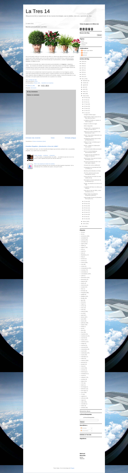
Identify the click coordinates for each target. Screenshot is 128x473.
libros (82, 330)
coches (83, 266)
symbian (83, 379)
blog (82, 256)
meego (83, 343)
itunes (82, 321)
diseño (82, 283)
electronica (84, 285)
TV (82, 394)
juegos (82, 324)
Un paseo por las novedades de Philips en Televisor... (92, 155)
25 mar (86, 97)
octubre (85, 82)
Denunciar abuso (85, 411)
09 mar (86, 203)
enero (84, 223)
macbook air (84, 336)
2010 (83, 226)
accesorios (83, 236)
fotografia (83, 292)
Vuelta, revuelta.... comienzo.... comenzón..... (45, 155)
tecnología (83, 386)
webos (82, 405)
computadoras (84, 268)
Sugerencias (84, 43)
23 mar (86, 99)
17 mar (86, 104)
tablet (82, 381)
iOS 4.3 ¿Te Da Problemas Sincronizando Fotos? (90, 152)
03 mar (86, 214)
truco (82, 392)
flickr (82, 288)
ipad (82, 315)
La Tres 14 (38, 11)
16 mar (86, 106)
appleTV (83, 247)
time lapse (83, 390)
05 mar (86, 210)
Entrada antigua (70, 138)
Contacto (83, 44)
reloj (82, 366)
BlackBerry (84, 255)
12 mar (86, 110)
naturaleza (83, 356)
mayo (84, 91)
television (83, 388)
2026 (83, 61)
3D (82, 232)
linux (82, 332)
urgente (83, 396)
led (82, 328)
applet (82, 245)
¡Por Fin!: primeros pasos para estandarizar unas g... (91, 173)
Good (36, 81)
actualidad (83, 238)
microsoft (83, 347)
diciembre (85, 80)
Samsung (83, 371)
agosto (84, 85)
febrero (85, 221)
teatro (82, 385)
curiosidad (83, 272)
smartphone (84, 373)
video (82, 402)
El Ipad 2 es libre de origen (90, 123)
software (83, 377)
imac (82, 307)
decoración (84, 279)
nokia (82, 358)
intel (82, 309)
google (82, 298)
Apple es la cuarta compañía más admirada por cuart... (92, 132)
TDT (82, 383)
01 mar (86, 218)
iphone (82, 317)
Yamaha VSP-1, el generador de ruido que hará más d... (92, 128)
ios (82, 313)
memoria (83, 345)
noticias (83, 360)
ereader (83, 287)
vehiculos (83, 398)
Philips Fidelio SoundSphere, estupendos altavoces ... (91, 194)
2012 (83, 76)
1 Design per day (32, 79)
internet (83, 311)
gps (82, 300)
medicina (83, 341)
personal (83, 362)
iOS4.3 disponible (88, 126)
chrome (83, 260)
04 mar (86, 212)
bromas (83, 258)
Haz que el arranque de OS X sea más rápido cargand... (92, 162)
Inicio (52, 138)
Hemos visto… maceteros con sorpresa (43, 83)
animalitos (83, 241)
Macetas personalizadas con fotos (92, 170)
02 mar (86, 216)
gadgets (83, 296)
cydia (82, 275)
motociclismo (84, 349)
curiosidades (84, 273)
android (83, 240)
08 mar (86, 205)
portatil (82, 364)
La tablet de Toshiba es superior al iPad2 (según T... (92, 121)
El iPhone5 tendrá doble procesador (93, 149)
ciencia (83, 262)
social (82, 375)
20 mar (86, 102)
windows (83, 407)
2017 (83, 68)
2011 (83, 78)
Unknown (85, 52)
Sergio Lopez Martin (88, 50)
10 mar (86, 201)
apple (82, 243)
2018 (83, 65)
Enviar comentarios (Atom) (39, 141)
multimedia (84, 353)
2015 (83, 72)
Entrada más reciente (33, 138)
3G (82, 234)
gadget (83, 294)
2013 (83, 74)
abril (84, 93)
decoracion (33, 88)
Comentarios (84, 430)
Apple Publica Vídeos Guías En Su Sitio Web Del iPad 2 (92, 117)
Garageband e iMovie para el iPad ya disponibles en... (92, 139)
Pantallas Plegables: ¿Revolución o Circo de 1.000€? (42, 146)
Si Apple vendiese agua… (90, 114)
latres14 (85, 55)
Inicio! (82, 41)
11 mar (86, 112)
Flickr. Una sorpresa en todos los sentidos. (44, 163)
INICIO (81, 457)
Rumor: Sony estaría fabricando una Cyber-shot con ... (93, 135)
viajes (82, 400)
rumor (82, 368)
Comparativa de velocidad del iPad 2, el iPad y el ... (92, 168)
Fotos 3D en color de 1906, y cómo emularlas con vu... (92, 191)
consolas (83, 270)
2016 (83, 70)
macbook (83, 334)
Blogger (72, 468)
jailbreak (83, 322)
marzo (84, 95)
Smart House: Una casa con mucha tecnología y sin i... (92, 159)
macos (82, 339)
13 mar (86, 108)
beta (82, 253)
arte (82, 249)
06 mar (86, 208)
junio (84, 89)
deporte (83, 281)
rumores (83, 370)
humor (82, 305)
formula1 (83, 290)
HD (82, 302)
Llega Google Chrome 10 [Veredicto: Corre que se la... (93, 198)
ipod (82, 319)
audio (82, 251)
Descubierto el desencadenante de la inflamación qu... (92, 180)
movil (82, 351)
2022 (83, 63)
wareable (83, 403)
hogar (82, 304)
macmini (83, 337)
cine (82, 264)
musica (83, 354)
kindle (82, 326)
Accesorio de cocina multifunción (92, 165)
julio (84, 87)
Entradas (84, 428)
